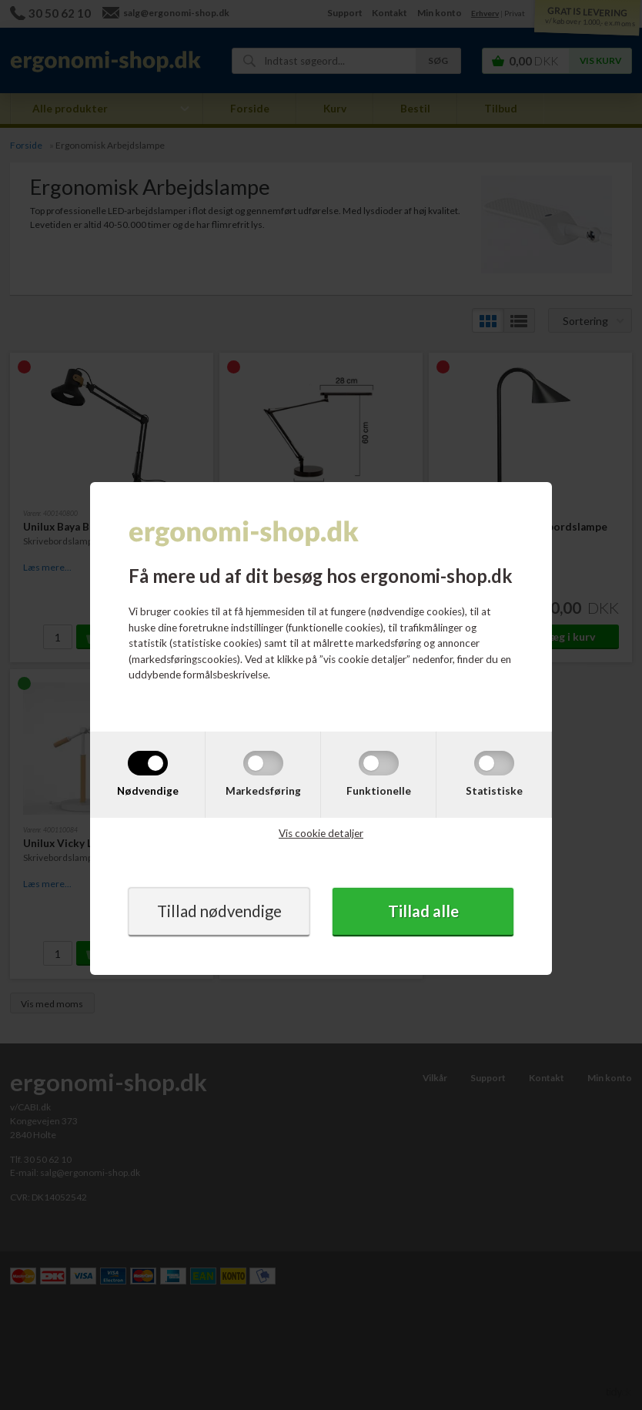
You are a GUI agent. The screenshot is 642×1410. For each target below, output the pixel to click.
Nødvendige (148, 791)
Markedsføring (263, 791)
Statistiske (494, 791)
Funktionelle (378, 791)
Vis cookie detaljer (321, 833)
